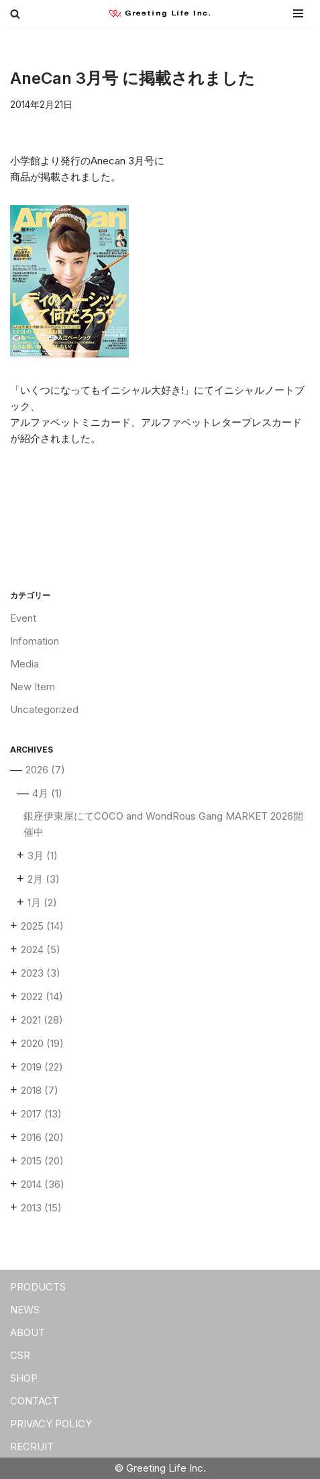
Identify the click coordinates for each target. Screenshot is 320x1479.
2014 (42, 1184)
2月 (44, 879)
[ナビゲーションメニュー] (296, 13)
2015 (42, 1160)
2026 (45, 769)
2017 (41, 1113)
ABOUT (27, 1332)
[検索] (15, 14)
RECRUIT (32, 1446)
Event (23, 618)
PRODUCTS (38, 1286)
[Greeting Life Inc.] (163, 13)
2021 (42, 1020)
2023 (40, 973)
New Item (32, 686)
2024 (40, 949)
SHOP (24, 1378)
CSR (20, 1355)
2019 (42, 1066)
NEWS (25, 1309)
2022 (42, 996)
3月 (43, 855)
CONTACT (34, 1400)
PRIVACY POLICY (51, 1423)
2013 (41, 1207)
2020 (42, 1043)
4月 (47, 793)
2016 (42, 1137)
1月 (42, 902)
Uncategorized (44, 709)
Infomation (34, 641)
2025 (42, 926)
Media (24, 663)
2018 (39, 1090)
